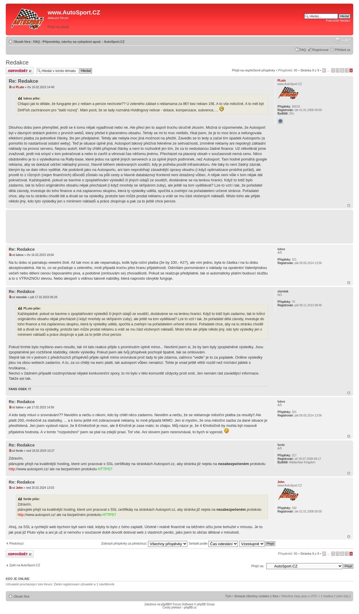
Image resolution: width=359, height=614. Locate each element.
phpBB (165, 604)
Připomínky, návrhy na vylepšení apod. (71, 41)
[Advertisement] (222, 19)
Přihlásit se (342, 49)
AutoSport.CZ (114, 41)
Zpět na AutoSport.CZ (24, 565)
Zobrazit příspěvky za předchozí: (144, 543)
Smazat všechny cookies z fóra (256, 596)
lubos (20, 255)
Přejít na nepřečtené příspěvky (253, 70)
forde (19, 450)
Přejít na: (257, 566)
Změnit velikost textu (346, 40)
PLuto (20, 87)
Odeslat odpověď (20, 70)
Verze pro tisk (337, 40)
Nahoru (348, 205)
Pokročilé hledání (338, 20)
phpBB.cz (190, 607)
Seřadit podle (213, 543)
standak (21, 297)
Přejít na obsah (58, 27)
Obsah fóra (22, 41)
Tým (228, 596)
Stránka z (309, 70)
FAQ (36, 41)
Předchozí (16, 543)
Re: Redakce (23, 81)
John (19, 487)
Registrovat (320, 49)
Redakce (17, 62)
